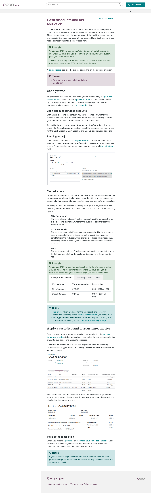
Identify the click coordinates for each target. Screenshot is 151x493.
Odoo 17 (139, 11)
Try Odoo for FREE (135, 5)
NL (131, 11)
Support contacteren (57, 484)
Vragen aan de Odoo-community (85, 484)
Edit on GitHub (106, 18)
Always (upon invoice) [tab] (61, 277)
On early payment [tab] (84, 277)
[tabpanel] (81, 290)
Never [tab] (98, 277)
